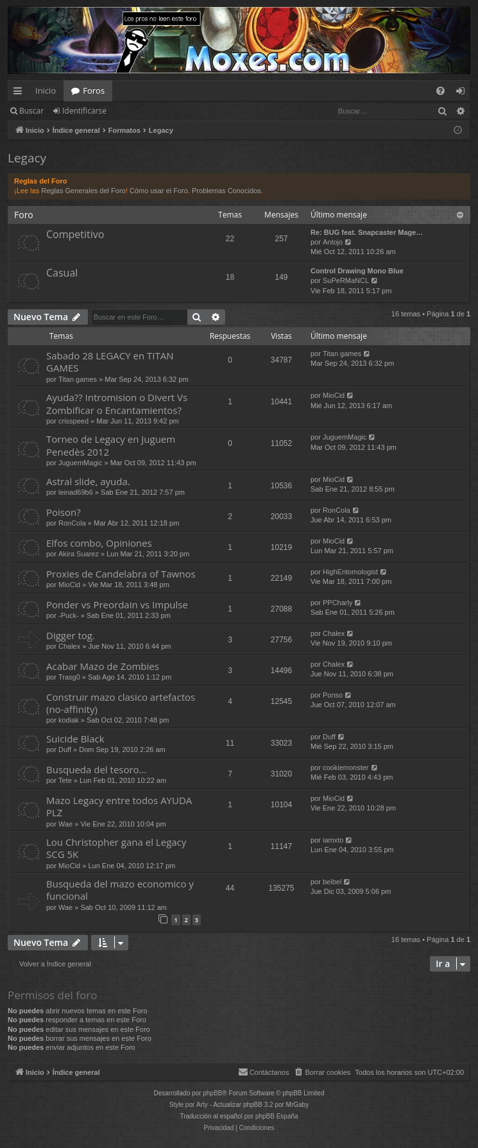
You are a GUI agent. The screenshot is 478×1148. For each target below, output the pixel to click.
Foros (94, 90)
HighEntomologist (350, 572)
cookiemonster (346, 767)
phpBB (212, 1093)
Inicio (45, 90)
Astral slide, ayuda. (88, 481)
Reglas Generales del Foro (83, 190)
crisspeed (73, 421)
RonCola (72, 523)
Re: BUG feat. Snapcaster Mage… (367, 232)
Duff (64, 749)
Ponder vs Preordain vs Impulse (117, 604)
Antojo (333, 242)
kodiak (68, 720)
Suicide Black (75, 738)
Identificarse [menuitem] (463, 93)
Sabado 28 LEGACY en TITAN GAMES (110, 361)
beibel (332, 882)
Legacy (27, 158)
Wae (65, 824)
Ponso (333, 695)
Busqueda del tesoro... (96, 769)
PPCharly (337, 602)
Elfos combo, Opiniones (99, 542)
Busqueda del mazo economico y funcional (120, 889)
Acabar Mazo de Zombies (102, 666)
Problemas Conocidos (226, 190)
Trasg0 (69, 677)
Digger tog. (70, 635)
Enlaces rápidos (20, 93)
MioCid (334, 395)
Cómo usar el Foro (159, 190)
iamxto (333, 840)
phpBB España (276, 1116)
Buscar (31, 110)
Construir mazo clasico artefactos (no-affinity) (120, 702)
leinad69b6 (75, 492)
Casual (62, 273)
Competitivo (75, 234)
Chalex (69, 646)
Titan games (77, 379)
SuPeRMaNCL (346, 280)
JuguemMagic (80, 463)
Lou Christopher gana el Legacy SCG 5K (116, 848)
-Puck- (68, 615)
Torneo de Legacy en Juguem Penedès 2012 (110, 445)
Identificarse (84, 110)
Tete (65, 780)
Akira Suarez (78, 554)
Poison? (63, 512)
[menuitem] (440, 90)
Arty (202, 1104)
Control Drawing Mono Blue (357, 271)
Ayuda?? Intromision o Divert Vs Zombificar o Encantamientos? (116, 403)
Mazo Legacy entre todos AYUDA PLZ (119, 806)
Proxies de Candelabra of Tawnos (121, 573)
